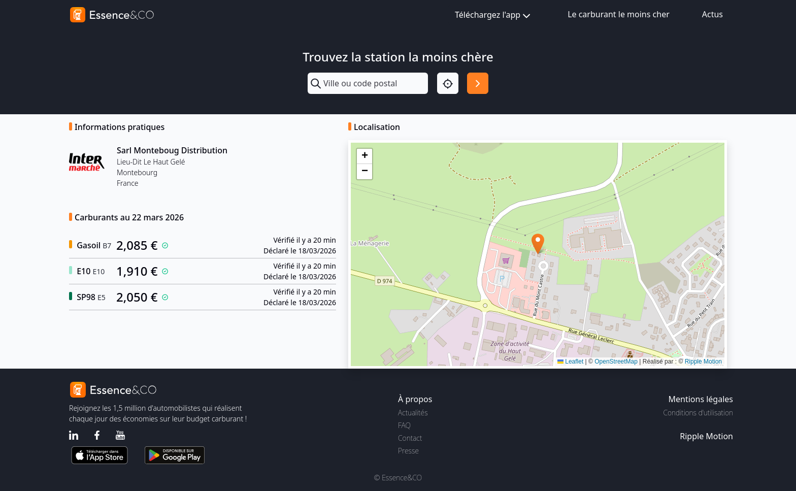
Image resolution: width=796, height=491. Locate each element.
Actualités (413, 412)
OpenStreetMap (616, 361)
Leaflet (570, 361)
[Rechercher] (477, 83)
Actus (712, 14)
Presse (408, 450)
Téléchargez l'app (494, 15)
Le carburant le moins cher (619, 14)
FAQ (404, 425)
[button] (538, 244)
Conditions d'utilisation (698, 412)
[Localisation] (447, 83)
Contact (410, 438)
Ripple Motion (703, 361)
